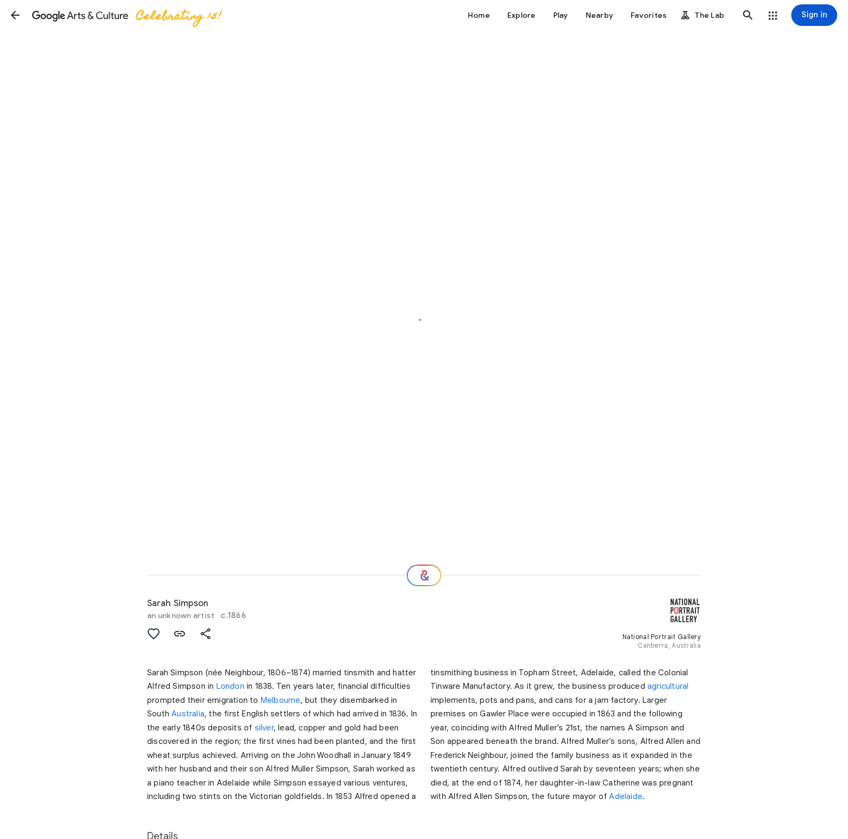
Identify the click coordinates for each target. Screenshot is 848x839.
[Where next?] (424, 575)
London (230, 686)
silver (264, 728)
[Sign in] (814, 15)
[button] (15, 15)
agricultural (667, 686)
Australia (187, 714)
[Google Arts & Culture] (126, 15)
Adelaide (625, 796)
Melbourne (281, 700)
